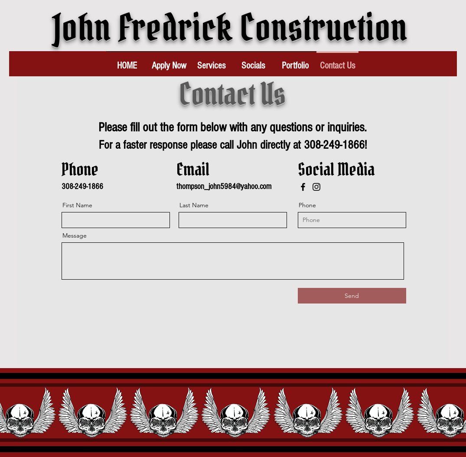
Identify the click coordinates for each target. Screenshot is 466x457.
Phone (307, 205)
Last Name (194, 205)
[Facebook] (303, 187)
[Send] (352, 296)
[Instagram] (316, 187)
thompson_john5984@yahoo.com (223, 186)
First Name (77, 205)
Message (74, 235)
